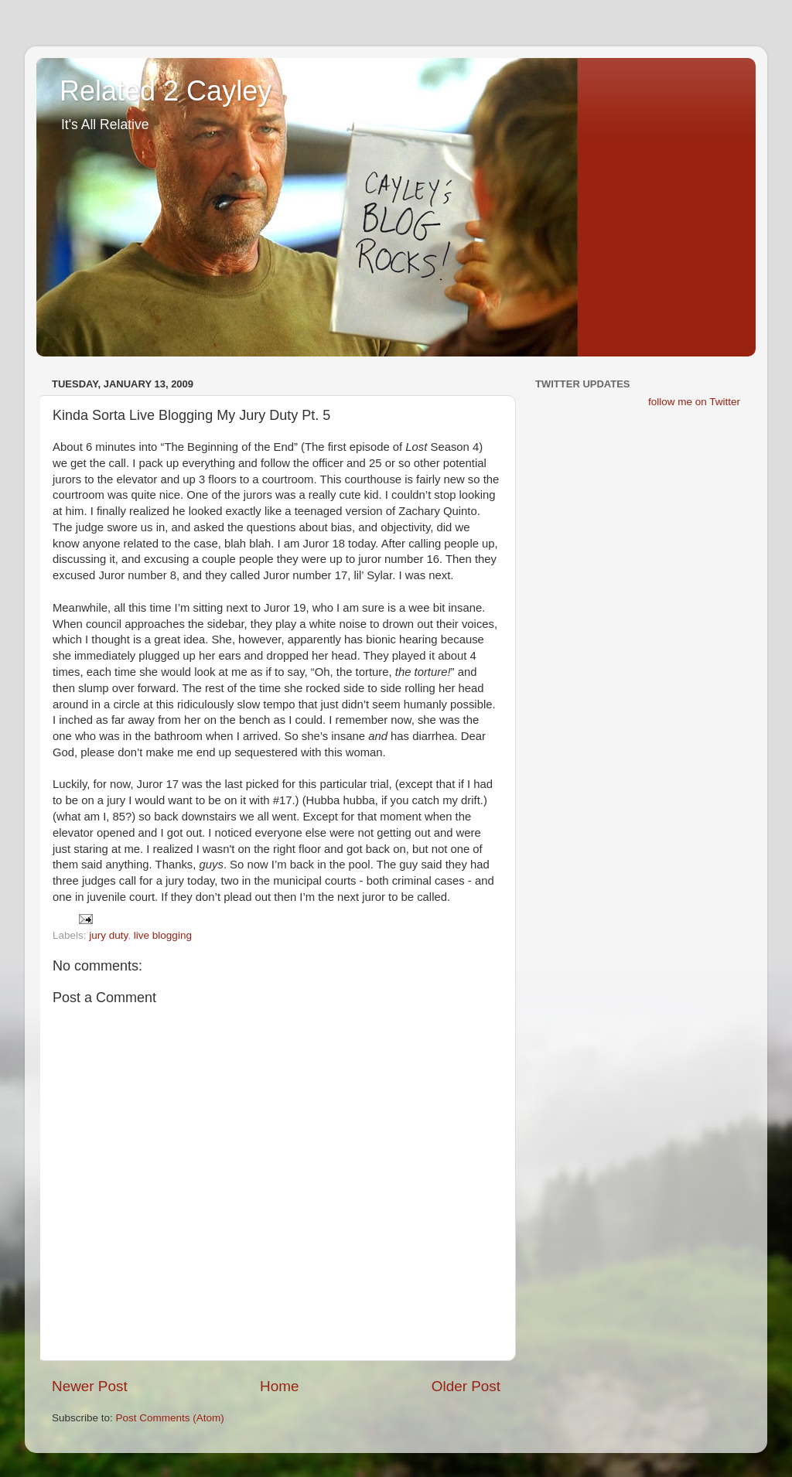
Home (279, 1386)
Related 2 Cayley (165, 91)
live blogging (163, 935)
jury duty (108, 935)
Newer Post (90, 1386)
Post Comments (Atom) (170, 1418)
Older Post (466, 1386)
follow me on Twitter (694, 402)
